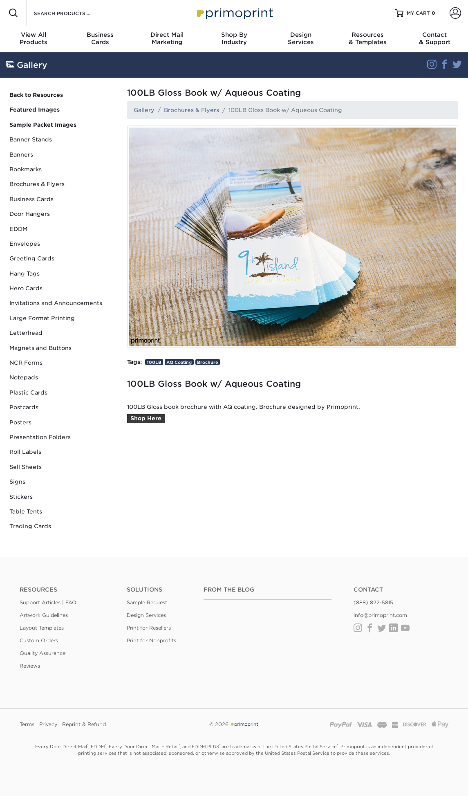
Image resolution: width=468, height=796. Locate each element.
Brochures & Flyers (37, 184)
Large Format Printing (42, 318)
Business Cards (31, 199)
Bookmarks (25, 169)
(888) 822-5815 (373, 602)
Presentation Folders (40, 437)
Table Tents (25, 511)
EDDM (18, 229)
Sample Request (147, 602)
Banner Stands (30, 139)
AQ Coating (179, 362)
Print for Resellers (149, 628)
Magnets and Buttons (40, 348)
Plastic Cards (28, 392)
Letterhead (26, 333)
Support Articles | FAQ (48, 602)
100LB (154, 362)
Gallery (144, 110)
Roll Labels (25, 451)
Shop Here (145, 418)
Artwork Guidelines (44, 615)
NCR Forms (26, 362)
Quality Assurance (42, 653)
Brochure (207, 362)
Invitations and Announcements (55, 303)
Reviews (30, 666)
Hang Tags (24, 273)
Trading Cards (30, 526)
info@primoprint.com (380, 615)
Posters (20, 422)
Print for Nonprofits (151, 640)
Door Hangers (29, 214)
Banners (21, 154)
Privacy (48, 724)
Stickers (21, 496)
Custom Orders (39, 640)
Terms (27, 724)
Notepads (23, 377)
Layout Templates (42, 628)
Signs (17, 481)
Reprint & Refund (84, 724)
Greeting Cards (31, 258)
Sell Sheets (25, 467)
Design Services (146, 615)
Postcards (23, 407)
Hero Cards (26, 288)
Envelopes (24, 243)
